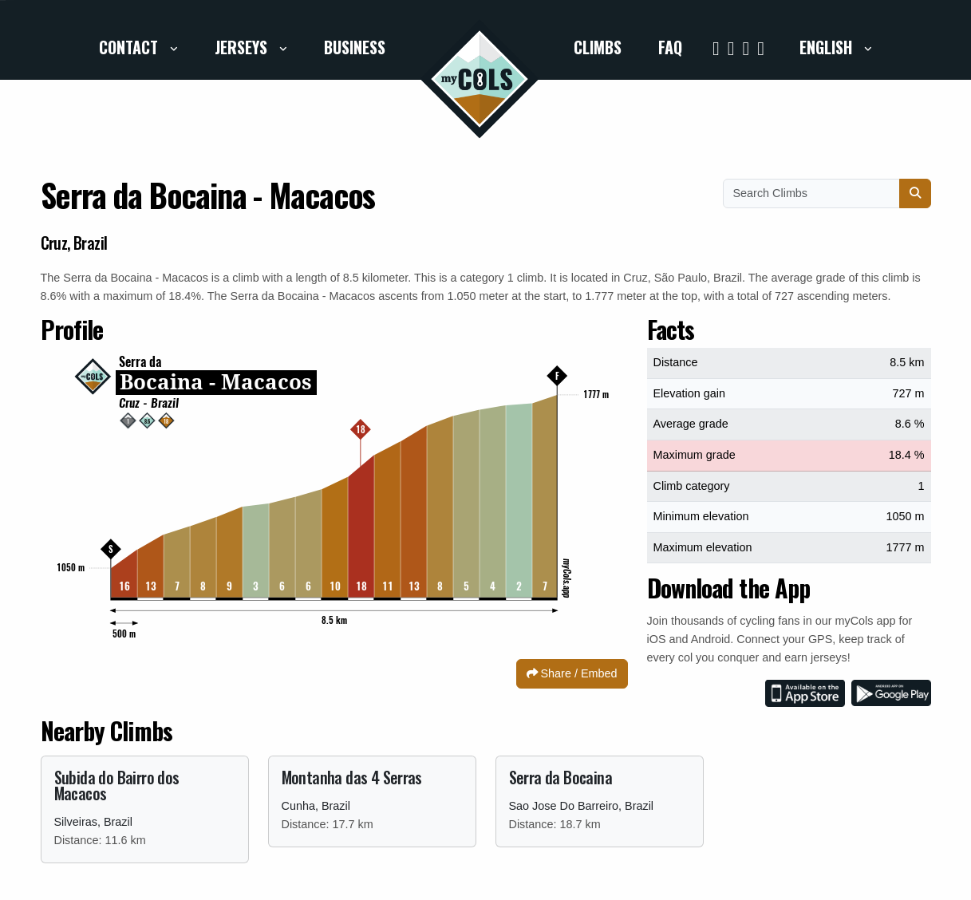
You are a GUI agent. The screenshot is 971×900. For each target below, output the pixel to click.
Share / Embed (572, 673)
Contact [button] (130, 47)
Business (354, 47)
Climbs (598, 47)
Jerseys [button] (243, 47)
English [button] (827, 47)
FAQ (670, 47)
